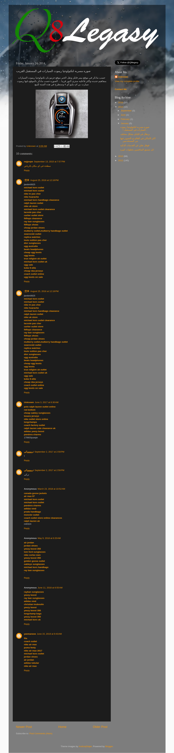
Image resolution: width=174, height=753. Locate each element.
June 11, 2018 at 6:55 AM (50, 587)
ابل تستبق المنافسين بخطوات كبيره (137, 149)
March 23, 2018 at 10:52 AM (51, 489)
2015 (121, 102)
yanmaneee (30, 634)
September (126, 110)
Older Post (100, 727)
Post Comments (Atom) (40, 733)
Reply (27, 170)
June (123, 115)
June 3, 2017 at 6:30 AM (46, 402)
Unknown (31, 146)
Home (62, 727)
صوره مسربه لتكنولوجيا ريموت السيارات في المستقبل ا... (134, 128)
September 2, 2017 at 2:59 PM (49, 452)
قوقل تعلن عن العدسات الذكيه (134, 145)
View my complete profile (127, 81)
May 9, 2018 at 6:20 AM (49, 538)
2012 (121, 160)
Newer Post (24, 727)
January (125, 123)
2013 (121, 156)
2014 (121, 107)
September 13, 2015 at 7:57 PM (49, 161)
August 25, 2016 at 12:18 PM (44, 180)
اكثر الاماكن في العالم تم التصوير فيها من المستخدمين (138, 139)
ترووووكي (29, 452)
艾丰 (26, 180)
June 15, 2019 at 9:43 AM (49, 634)
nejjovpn (28, 161)
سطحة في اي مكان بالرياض (37, 166)
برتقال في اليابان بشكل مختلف (135, 134)
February (125, 119)
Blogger (109, 746)
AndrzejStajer (85, 746)
